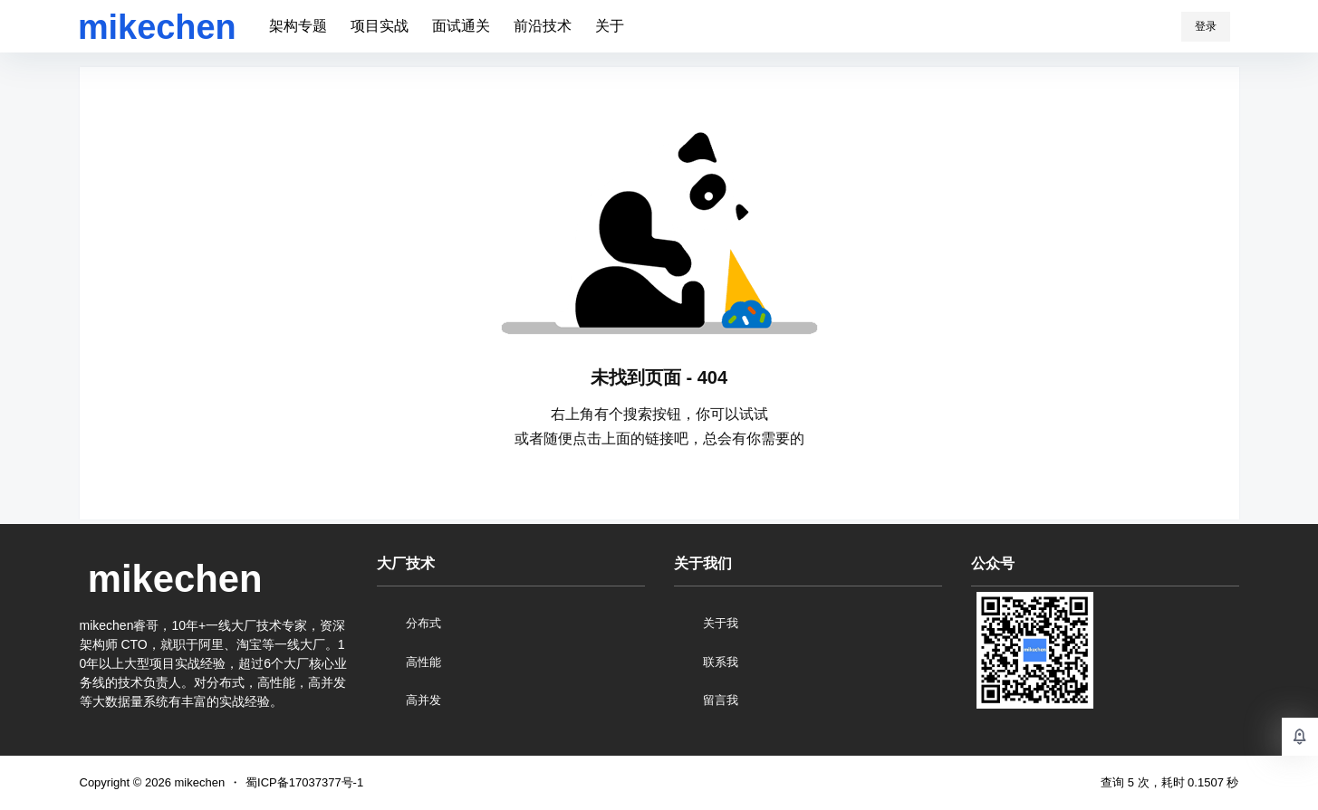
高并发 (423, 700)
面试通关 (461, 25)
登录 (1206, 26)
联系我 (720, 662)
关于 (609, 25)
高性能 (423, 662)
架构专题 (298, 25)
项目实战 (380, 25)
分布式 (423, 623)
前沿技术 (543, 25)
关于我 (720, 623)
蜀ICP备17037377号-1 (304, 782)
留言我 (720, 700)
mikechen (198, 782)
